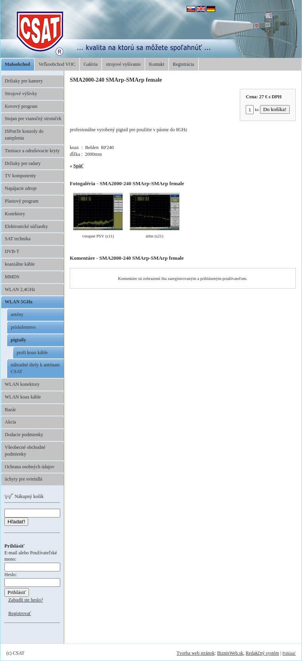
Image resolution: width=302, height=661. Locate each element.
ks (252, 109)
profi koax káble (32, 352)
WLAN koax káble (23, 397)
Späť (78, 166)
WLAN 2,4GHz (20, 289)
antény (17, 314)
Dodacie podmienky (24, 434)
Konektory (15, 214)
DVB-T (12, 251)
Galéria (90, 64)
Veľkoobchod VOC (56, 64)
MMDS (12, 277)
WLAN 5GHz (18, 302)
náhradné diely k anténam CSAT (35, 368)
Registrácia (183, 64)
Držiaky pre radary (23, 163)
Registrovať (19, 613)
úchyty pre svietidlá (23, 479)
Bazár (10, 409)
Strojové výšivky (21, 93)
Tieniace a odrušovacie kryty (32, 150)
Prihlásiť (289, 653)
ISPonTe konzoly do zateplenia (24, 134)
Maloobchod (17, 64)
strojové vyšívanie (123, 64)
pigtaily (18, 340)
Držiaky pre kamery (24, 81)
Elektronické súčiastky (26, 226)
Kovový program (21, 106)
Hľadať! (16, 522)
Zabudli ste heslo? (25, 600)
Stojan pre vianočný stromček (33, 118)
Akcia (10, 422)
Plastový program (21, 201)
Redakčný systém (262, 653)
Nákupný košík (24, 496)
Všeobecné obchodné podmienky (25, 450)
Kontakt (156, 64)
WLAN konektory (22, 384)
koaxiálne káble (20, 264)
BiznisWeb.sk (230, 653)
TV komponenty (20, 175)
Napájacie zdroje (21, 188)
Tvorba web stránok (195, 653)
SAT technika (18, 238)
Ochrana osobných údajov (29, 466)
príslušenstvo (23, 327)
